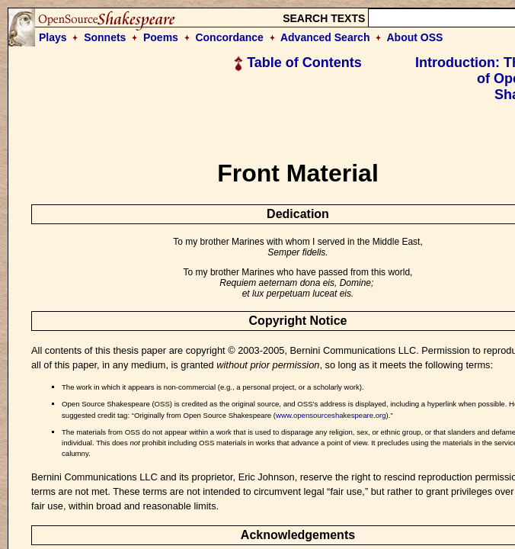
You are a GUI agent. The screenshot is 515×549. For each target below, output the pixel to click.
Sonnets (105, 37)
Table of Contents (298, 62)
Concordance (229, 37)
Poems (160, 37)
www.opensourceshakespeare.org (331, 415)
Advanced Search (325, 37)
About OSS (415, 37)
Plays (53, 37)
